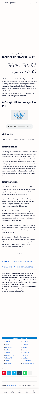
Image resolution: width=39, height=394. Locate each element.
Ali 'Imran (26, 355)
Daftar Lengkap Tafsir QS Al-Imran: (18, 261)
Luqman (25, 344)
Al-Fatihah (8, 342)
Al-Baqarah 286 (27, 361)
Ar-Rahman (8, 350)
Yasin (7, 344)
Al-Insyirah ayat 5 (28, 363)
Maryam (25, 347)
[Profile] (36, 2)
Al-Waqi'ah (8, 358)
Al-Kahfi (7, 352)
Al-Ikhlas (8, 363)
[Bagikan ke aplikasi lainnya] (30, 373)
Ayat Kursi (26, 352)
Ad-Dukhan (26, 342)
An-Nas (25, 350)
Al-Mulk (7, 361)
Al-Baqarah (8, 347)
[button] (30, 2)
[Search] (33, 2)
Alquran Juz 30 (9, 355)
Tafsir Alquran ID (10, 3)
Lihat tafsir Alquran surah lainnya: (18, 267)
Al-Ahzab (25, 358)
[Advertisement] (19, 30)
